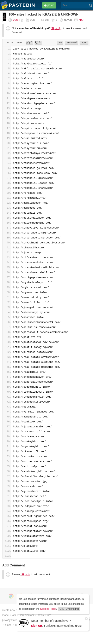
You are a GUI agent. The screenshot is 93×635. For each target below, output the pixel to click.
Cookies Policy (48, 608)
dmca (8, 625)
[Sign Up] (24, 623)
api (14, 615)
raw (60, 42)
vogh (16, 20)
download (71, 42)
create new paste (12, 610)
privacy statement (12, 620)
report (84, 42)
